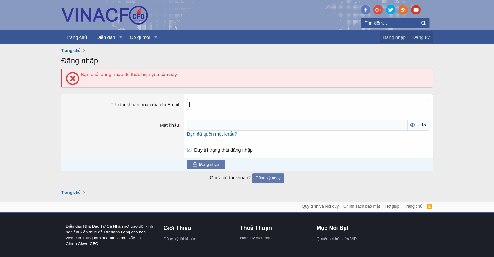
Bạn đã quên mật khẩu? (212, 134)
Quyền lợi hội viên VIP (336, 239)
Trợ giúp (392, 206)
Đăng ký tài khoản (180, 239)
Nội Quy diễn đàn (256, 238)
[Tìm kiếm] (395, 23)
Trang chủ (76, 37)
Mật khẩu (169, 125)
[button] (120, 37)
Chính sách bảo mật (361, 206)
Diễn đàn (105, 37)
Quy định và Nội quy (320, 206)
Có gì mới (140, 37)
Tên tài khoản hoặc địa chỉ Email (145, 104)
